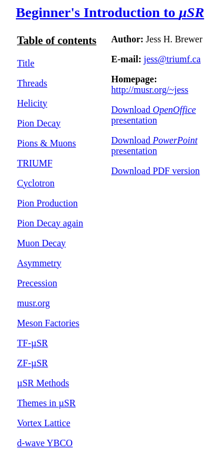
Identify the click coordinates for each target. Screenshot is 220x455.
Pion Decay (38, 123)
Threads (32, 83)
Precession (37, 283)
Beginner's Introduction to (110, 12)
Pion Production (47, 203)
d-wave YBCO (45, 443)
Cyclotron (36, 183)
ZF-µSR (32, 363)
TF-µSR (32, 343)
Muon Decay (41, 243)
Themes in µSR (46, 403)
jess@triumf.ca (172, 59)
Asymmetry (39, 263)
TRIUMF (34, 163)
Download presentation (153, 115)
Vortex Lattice (43, 423)
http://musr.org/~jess (149, 90)
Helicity (32, 103)
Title (26, 63)
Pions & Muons (46, 143)
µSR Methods (43, 383)
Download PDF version (155, 171)
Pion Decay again (50, 223)
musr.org (33, 303)
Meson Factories (48, 323)
